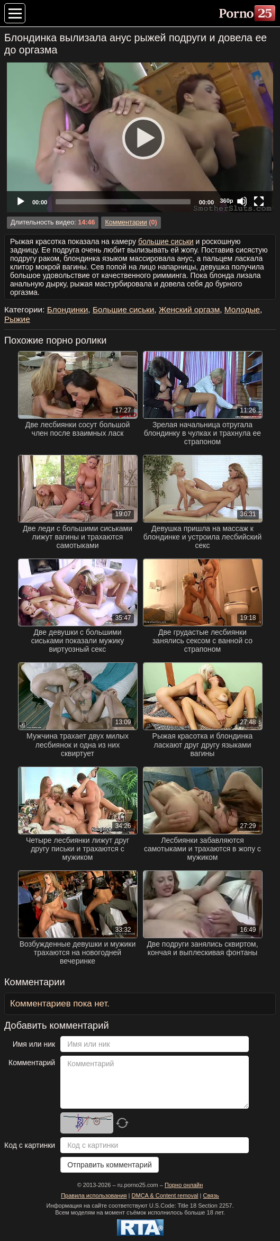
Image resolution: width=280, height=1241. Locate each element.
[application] (140, 137)
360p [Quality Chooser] (226, 200)
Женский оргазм (189, 309)
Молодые (242, 309)
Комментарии (126, 222)
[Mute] (242, 201)
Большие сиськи (123, 309)
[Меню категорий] (14, 13)
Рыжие (17, 318)
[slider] (123, 201)
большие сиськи (166, 241)
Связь (211, 1195)
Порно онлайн (184, 1185)
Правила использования (94, 1195)
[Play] (140, 137)
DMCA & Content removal (165, 1195)
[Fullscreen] (259, 201)
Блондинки (67, 309)
